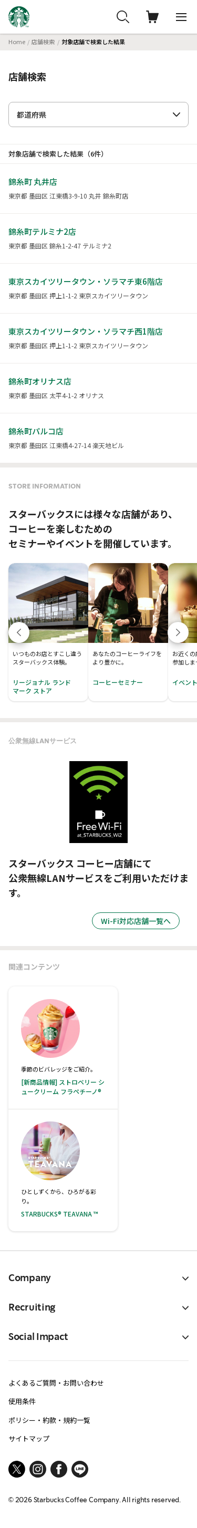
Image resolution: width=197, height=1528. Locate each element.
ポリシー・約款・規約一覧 (49, 1420)
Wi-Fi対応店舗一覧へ (136, 921)
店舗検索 (43, 41)
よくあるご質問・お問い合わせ (56, 1383)
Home (16, 41)
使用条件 (22, 1401)
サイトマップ (28, 1438)
